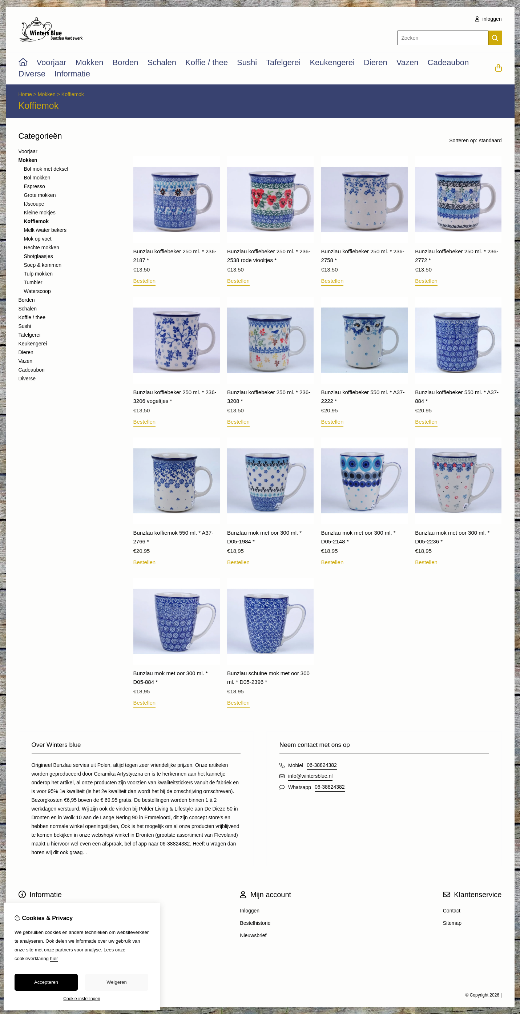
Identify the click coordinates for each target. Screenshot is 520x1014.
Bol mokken (37, 178)
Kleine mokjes (40, 212)
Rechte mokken (41, 247)
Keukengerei (332, 62)
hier (54, 958)
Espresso (34, 186)
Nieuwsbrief (253, 935)
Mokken (89, 62)
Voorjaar (51, 62)
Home (25, 94)
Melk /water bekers (45, 230)
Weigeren (116, 982)
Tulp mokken (38, 274)
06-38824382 (322, 765)
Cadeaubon (448, 62)
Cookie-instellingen (81, 998)
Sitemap (452, 923)
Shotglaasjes (38, 256)
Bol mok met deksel (46, 169)
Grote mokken (40, 195)
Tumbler (33, 282)
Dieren (375, 62)
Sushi (247, 62)
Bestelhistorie (255, 923)
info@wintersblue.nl (310, 776)
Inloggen (249, 911)
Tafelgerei (283, 62)
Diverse (32, 73)
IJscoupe (34, 204)
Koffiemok (72, 94)
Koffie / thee (206, 62)
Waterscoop (37, 291)
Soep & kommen (43, 265)
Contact (451, 911)
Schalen (161, 62)
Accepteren (46, 982)
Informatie (72, 73)
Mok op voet (38, 239)
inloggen (488, 19)
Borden (125, 62)
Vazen (407, 62)
